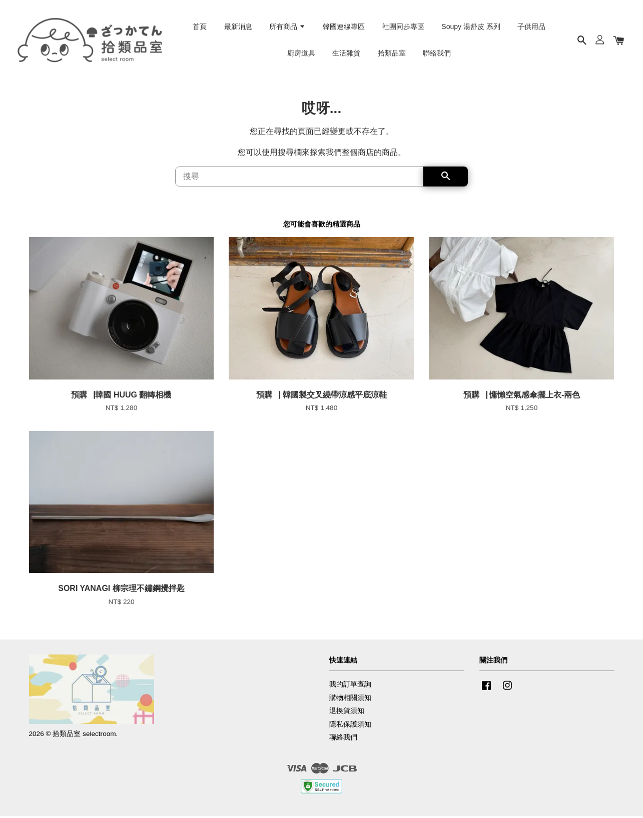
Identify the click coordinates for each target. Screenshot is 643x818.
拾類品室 (392, 54)
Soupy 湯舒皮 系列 (470, 27)
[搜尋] (299, 178)
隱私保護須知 (350, 726)
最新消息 (238, 27)
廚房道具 (301, 54)
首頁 (200, 27)
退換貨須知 (346, 712)
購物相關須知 (350, 700)
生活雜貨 (346, 54)
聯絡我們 (437, 54)
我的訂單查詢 (350, 686)
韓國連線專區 (344, 27)
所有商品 (287, 27)
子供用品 (531, 27)
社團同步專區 (403, 27)
